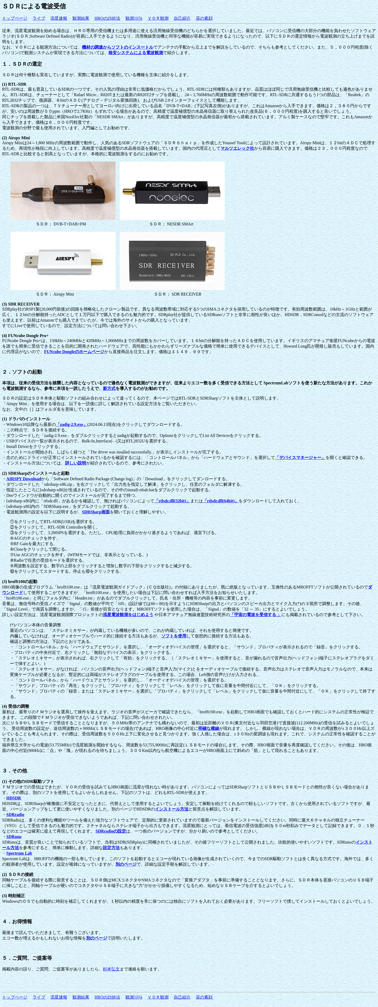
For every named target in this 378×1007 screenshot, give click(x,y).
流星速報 (58, 18)
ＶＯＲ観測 (158, 18)
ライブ (39, 18)
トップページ (14, 18)
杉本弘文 (111, 969)
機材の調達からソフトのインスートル (117, 47)
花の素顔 (204, 18)
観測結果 (80, 18)
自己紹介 (182, 18)
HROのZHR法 (107, 18)
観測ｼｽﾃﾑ (133, 18)
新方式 (109, 388)
